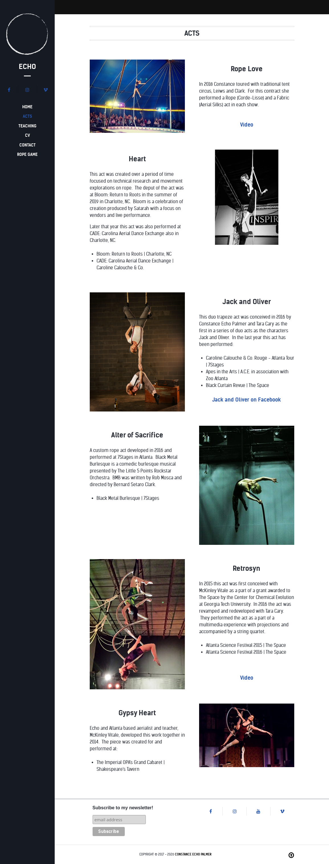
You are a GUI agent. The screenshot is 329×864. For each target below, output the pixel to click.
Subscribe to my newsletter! (123, 807)
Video (246, 124)
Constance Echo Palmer (193, 854)
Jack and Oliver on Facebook (246, 399)
